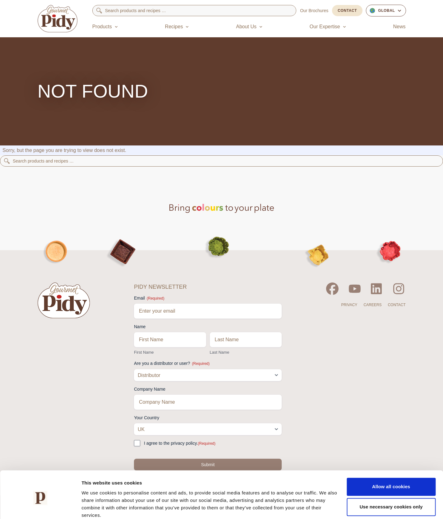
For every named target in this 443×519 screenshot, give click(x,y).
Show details (95, 506)
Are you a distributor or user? (172, 363)
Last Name (219, 352)
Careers (372, 305)
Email (149, 298)
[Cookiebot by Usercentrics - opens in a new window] (40, 507)
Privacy (349, 305)
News (399, 26)
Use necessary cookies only (391, 481)
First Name (144, 352)
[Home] (57, 18)
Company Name (149, 389)
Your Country (146, 417)
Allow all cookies (391, 461)
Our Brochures (314, 10)
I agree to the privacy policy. (179, 443)
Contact (347, 10)
